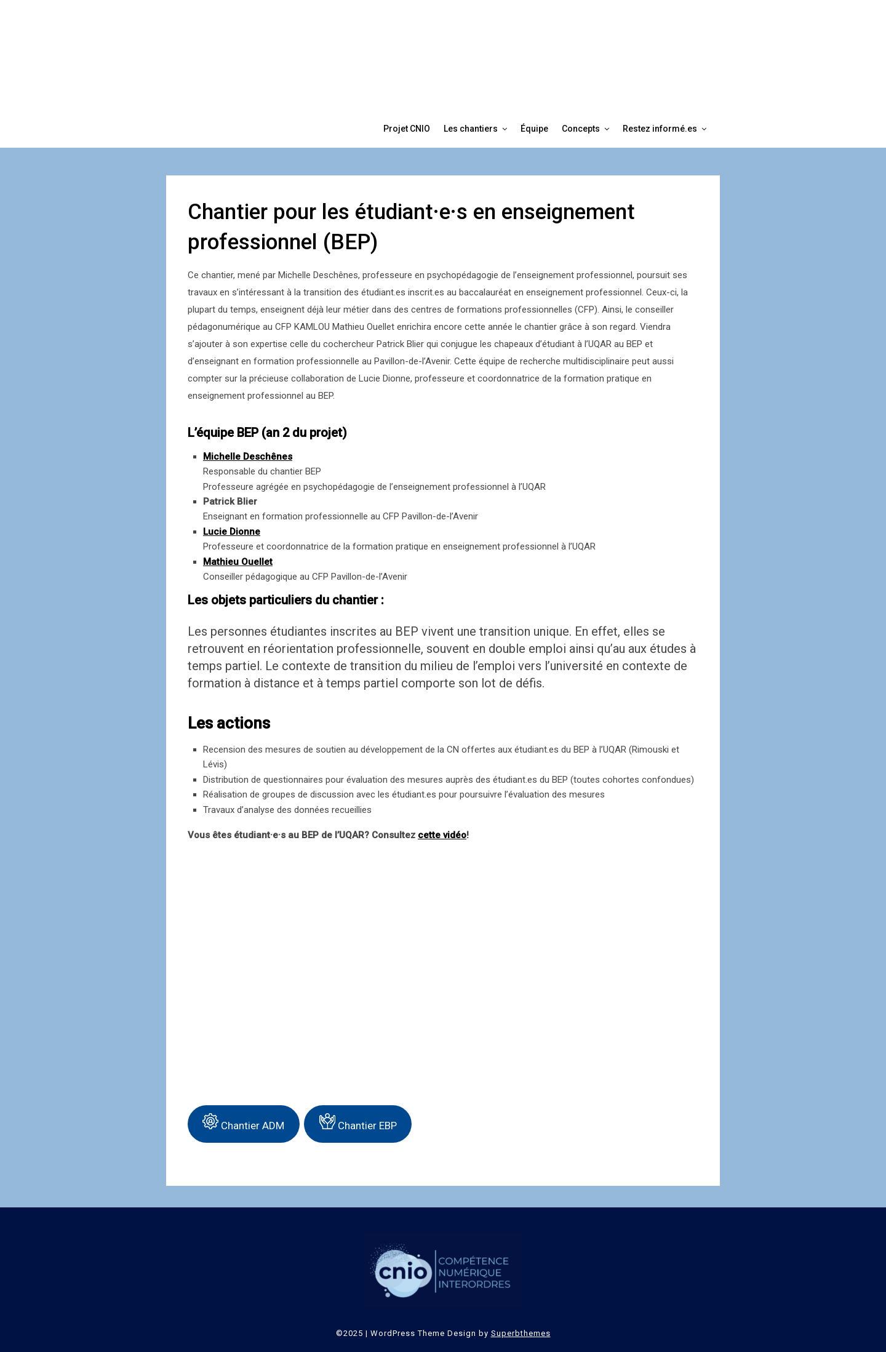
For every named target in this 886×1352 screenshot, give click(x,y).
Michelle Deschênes (247, 456)
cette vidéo (442, 835)
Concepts (581, 129)
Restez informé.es (660, 129)
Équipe (534, 129)
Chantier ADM (243, 1122)
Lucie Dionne (231, 531)
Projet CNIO (406, 129)
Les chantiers (471, 129)
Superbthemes (521, 1333)
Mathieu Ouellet (238, 561)
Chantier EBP (358, 1122)
